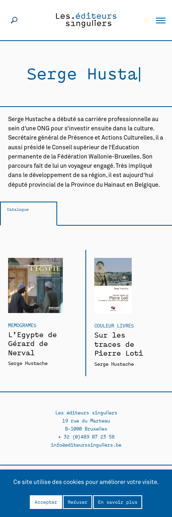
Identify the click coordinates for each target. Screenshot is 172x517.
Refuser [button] (77, 502)
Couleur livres (114, 325)
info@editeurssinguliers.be (86, 444)
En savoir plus (117, 502)
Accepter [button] (46, 502)
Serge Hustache (28, 363)
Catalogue (18, 209)
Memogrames (22, 325)
